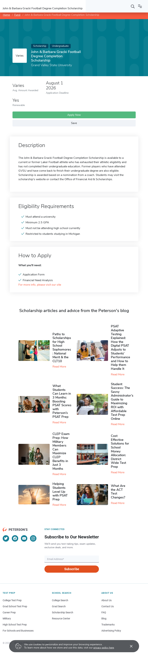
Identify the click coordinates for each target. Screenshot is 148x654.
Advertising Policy (111, 630)
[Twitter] (6, 538)
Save (74, 123)
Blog (103, 618)
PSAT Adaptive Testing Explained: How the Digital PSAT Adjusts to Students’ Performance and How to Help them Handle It (120, 347)
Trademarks (108, 624)
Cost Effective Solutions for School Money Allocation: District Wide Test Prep (120, 451)
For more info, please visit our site (39, 285)
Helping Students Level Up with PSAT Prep (60, 491)
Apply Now (74, 115)
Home (6, 15)
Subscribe (71, 569)
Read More (59, 367)
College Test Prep (12, 600)
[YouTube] (24, 538)
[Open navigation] (140, 6)
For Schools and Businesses (18, 630)
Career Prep (9, 612)
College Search (60, 600)
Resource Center (61, 618)
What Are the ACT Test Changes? (118, 492)
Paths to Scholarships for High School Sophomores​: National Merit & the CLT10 (61, 347)
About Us (106, 600)
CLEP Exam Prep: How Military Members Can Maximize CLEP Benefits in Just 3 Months (61, 451)
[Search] (132, 6)
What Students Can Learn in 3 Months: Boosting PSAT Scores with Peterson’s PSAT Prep (61, 401)
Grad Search (59, 606)
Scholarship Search (62, 612)
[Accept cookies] (129, 646)
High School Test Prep (15, 624)
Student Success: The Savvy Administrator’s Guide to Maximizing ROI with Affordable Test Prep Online (122, 401)
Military (7, 618)
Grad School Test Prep (15, 606)
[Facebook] (15, 538)
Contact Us (107, 606)
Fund (17, 15)
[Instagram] (33, 538)
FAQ (103, 612)
